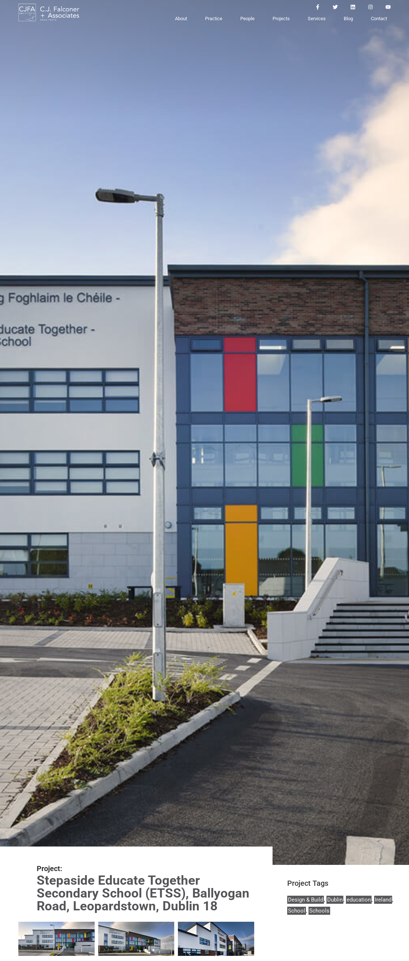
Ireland (383, 899)
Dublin (335, 899)
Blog (348, 18)
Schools (319, 910)
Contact (379, 18)
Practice (213, 18)
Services (317, 18)
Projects (281, 18)
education (359, 899)
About (181, 18)
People (247, 18)
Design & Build (305, 899)
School (296, 910)
